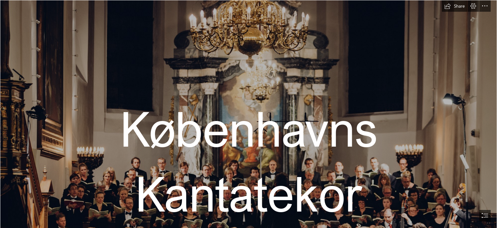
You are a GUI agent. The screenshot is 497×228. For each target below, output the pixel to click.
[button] (454, 6)
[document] (248, 114)
